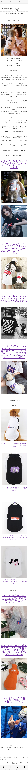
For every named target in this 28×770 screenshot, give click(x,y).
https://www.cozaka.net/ (18, 131)
